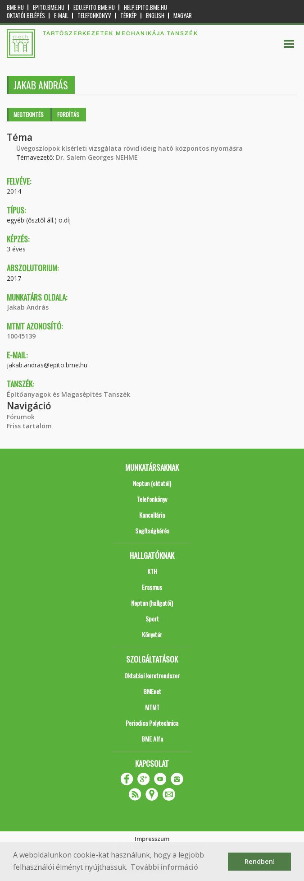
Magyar (182, 16)
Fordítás (68, 114)
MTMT (152, 707)
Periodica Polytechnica (152, 723)
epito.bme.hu (48, 7)
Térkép (128, 16)
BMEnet (152, 691)
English (155, 16)
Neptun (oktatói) (152, 483)
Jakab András (28, 307)
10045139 (21, 336)
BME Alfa (152, 738)
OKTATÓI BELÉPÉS (26, 16)
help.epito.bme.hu (145, 7)
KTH (152, 571)
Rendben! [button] (260, 861)
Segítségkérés (152, 530)
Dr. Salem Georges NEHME (97, 157)
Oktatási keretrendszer (152, 675)
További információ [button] (164, 867)
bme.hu (15, 7)
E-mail (61, 16)
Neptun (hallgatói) (152, 602)
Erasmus (152, 587)
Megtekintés (29, 114)
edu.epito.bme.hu (94, 7)
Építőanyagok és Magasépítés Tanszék (68, 394)
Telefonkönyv (94, 16)
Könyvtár (152, 634)
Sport (152, 618)
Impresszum (152, 839)
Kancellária (152, 514)
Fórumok (21, 417)
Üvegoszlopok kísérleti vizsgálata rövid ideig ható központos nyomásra (129, 148)
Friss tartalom (29, 426)
